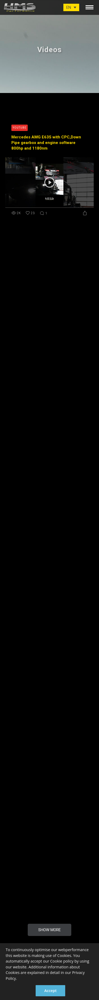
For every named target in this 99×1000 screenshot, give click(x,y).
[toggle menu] (89, 6)
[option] (49, 46)
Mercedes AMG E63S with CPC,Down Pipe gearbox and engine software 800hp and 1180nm (46, 143)
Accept (50, 990)
